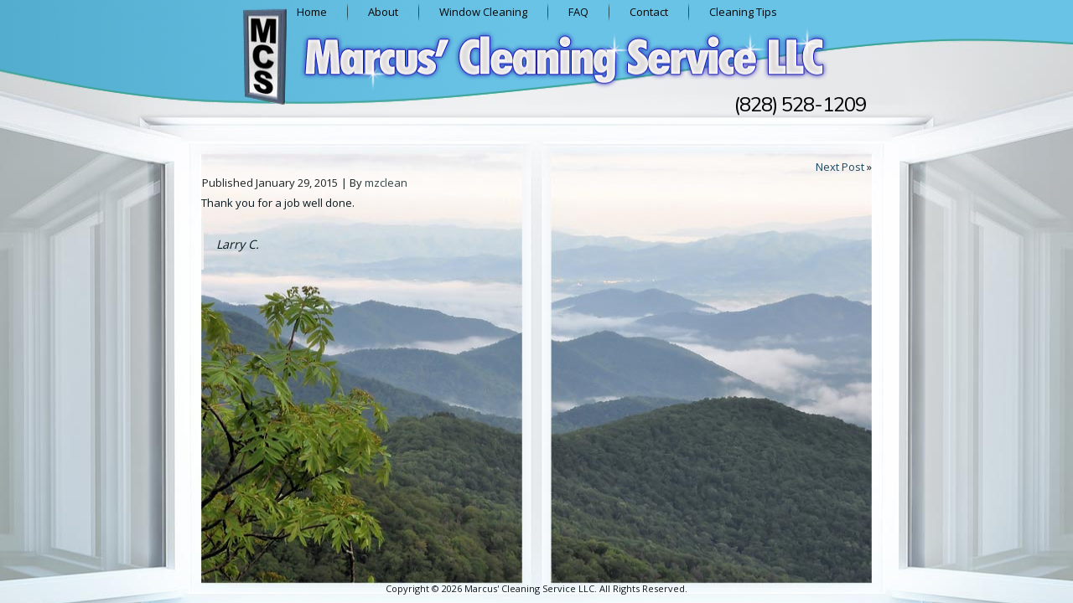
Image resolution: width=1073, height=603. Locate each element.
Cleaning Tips (743, 11)
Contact (649, 11)
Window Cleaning (483, 11)
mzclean (386, 182)
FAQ (578, 11)
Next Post (840, 166)
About (383, 11)
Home (312, 11)
